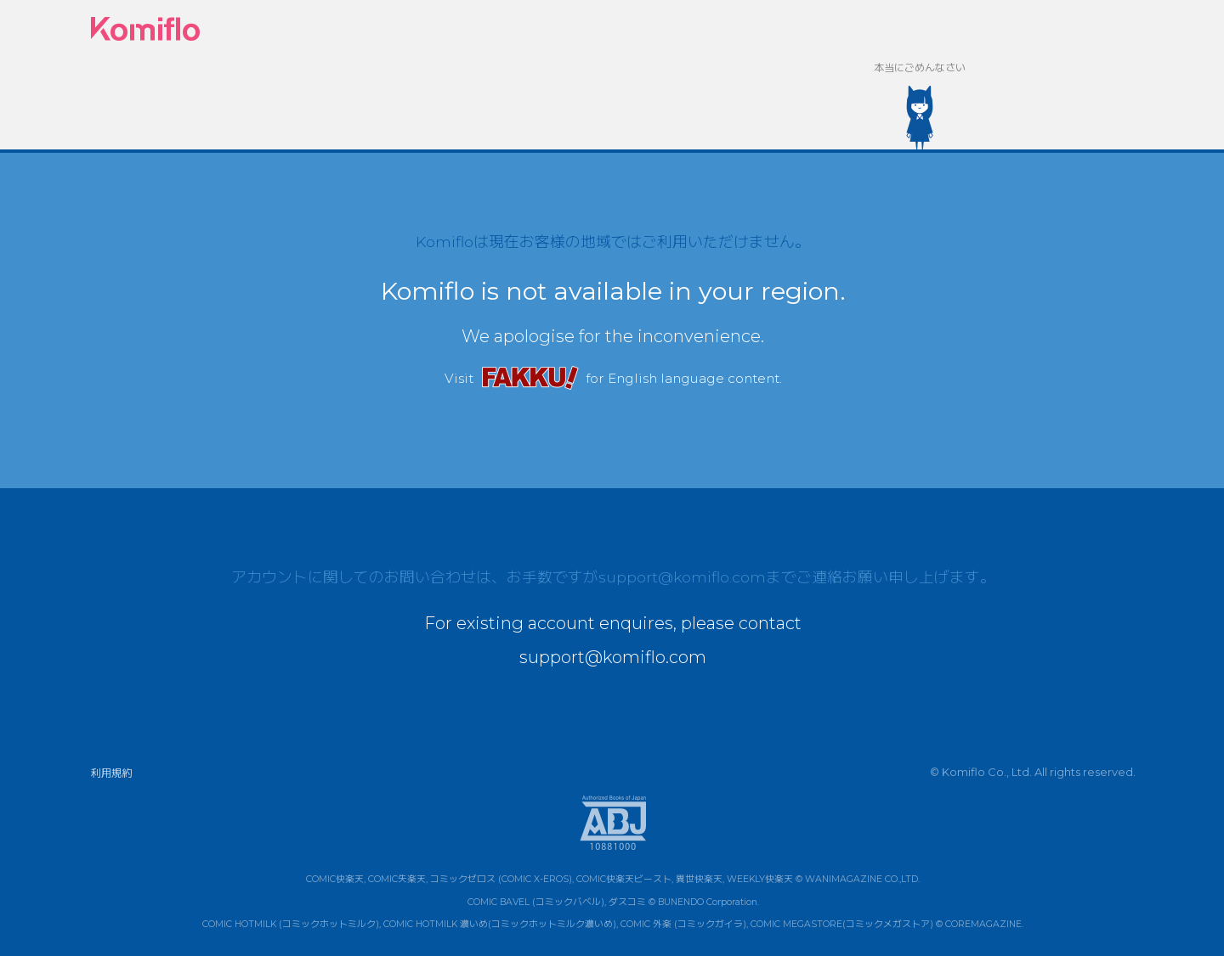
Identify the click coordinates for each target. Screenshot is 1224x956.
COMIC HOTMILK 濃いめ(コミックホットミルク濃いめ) (499, 924)
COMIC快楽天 (335, 879)
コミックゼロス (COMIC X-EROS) (501, 879)
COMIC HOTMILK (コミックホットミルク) (290, 924)
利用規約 (111, 773)
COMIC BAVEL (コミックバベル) (536, 902)
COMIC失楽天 (397, 879)
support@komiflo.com (682, 577)
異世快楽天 (699, 879)
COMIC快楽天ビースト (624, 879)
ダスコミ (627, 902)
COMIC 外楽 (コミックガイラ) (683, 924)
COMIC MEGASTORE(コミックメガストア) (842, 924)
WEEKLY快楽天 (760, 879)
